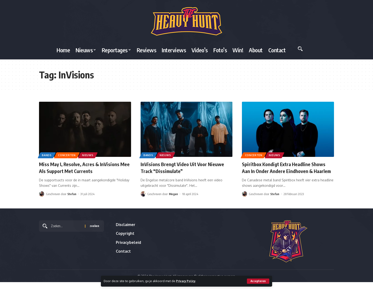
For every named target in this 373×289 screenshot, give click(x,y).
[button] (258, 281)
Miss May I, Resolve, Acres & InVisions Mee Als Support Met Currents (81, 167)
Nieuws (91, 155)
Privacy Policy (186, 281)
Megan (173, 194)
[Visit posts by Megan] (143, 194)
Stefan (71, 194)
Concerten (69, 155)
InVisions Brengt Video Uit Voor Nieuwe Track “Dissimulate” (185, 167)
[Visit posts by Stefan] (41, 194)
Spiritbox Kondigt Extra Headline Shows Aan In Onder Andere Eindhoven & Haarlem (286, 171)
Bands (47, 155)
